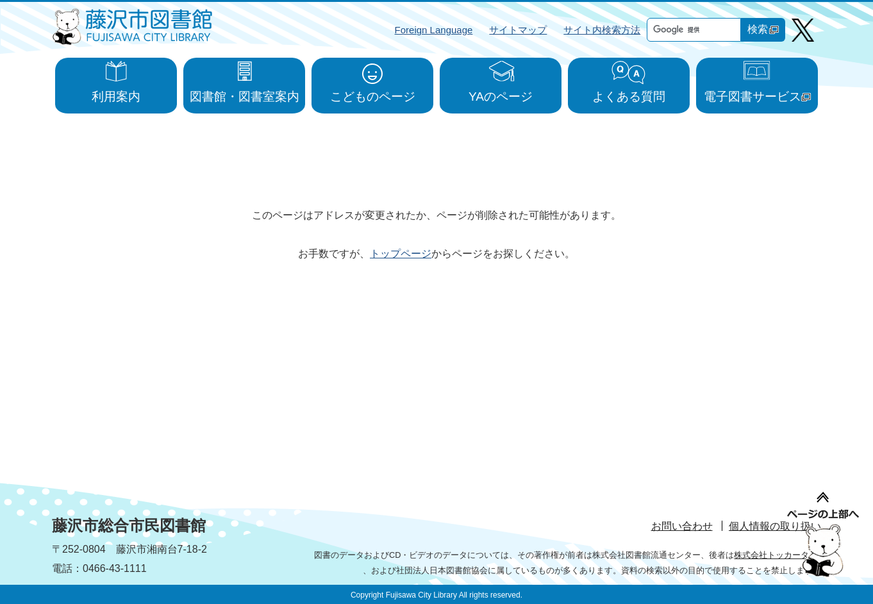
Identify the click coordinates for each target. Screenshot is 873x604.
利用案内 (116, 96)
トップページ (400, 253)
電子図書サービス (757, 96)
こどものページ (372, 96)
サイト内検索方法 (601, 29)
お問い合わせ (682, 526)
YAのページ (501, 96)
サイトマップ (518, 29)
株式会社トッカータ (777, 555)
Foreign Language (434, 29)
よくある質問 (628, 96)
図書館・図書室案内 (244, 96)
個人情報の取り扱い (775, 526)
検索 (763, 29)
